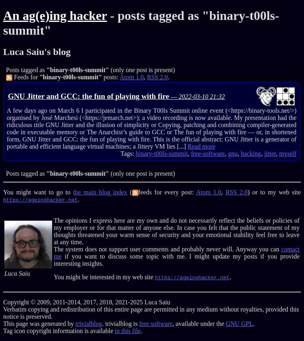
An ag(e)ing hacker (55, 15)
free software (156, 323)
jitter (270, 153)
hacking (251, 153)
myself (287, 153)
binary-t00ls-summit (162, 153)
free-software (208, 153)
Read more (201, 146)
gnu (233, 153)
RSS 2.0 (157, 77)
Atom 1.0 (132, 77)
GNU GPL (239, 323)
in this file (128, 330)
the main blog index (100, 192)
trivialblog (89, 323)
